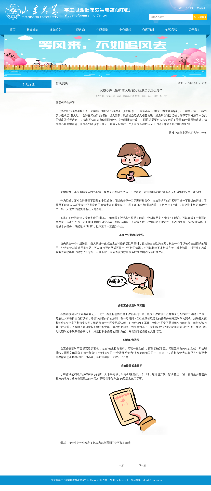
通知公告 (56, 30)
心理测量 (102, 30)
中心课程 (125, 30)
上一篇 (120, 465)
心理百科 (148, 30)
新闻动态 (33, 30)
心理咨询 (79, 30)
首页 (12, 30)
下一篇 (142, 465)
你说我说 (171, 30)
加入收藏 (201, 8)
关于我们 (178, 8)
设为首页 (190, 8)
